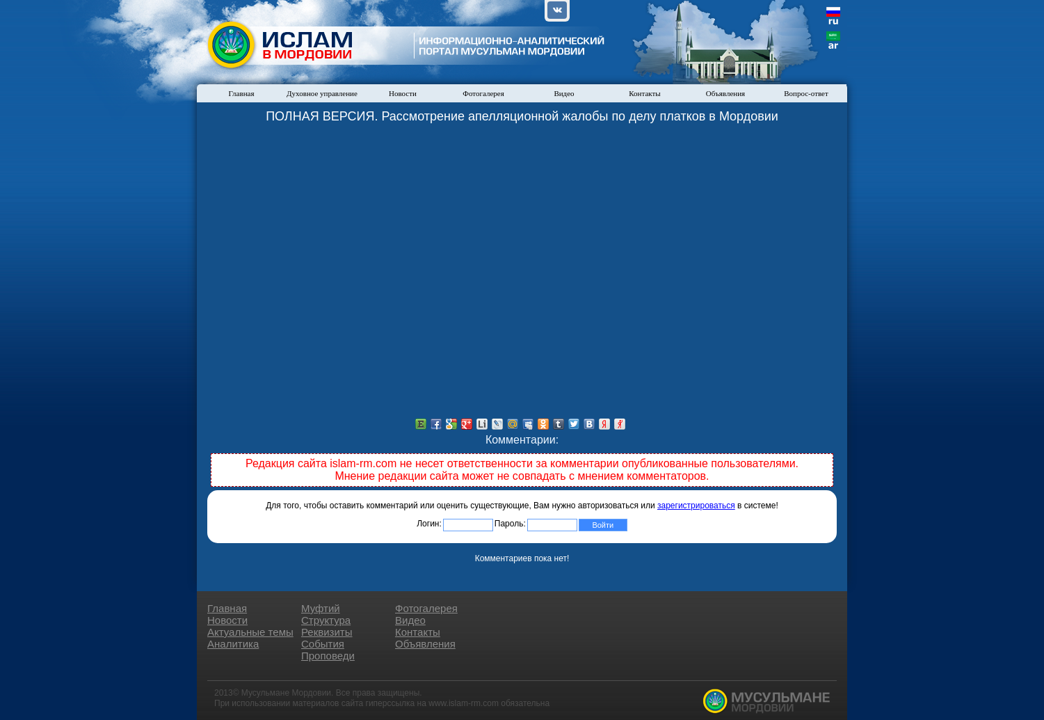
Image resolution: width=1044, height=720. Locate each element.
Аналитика (233, 644)
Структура (326, 620)
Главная (242, 93)
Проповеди (328, 656)
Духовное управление (322, 93)
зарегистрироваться (696, 505)
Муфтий (320, 608)
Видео (564, 93)
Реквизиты (327, 632)
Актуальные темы (250, 632)
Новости (403, 93)
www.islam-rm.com (463, 703)
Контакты (644, 93)
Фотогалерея (483, 93)
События (322, 644)
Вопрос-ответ (806, 93)
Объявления (725, 93)
